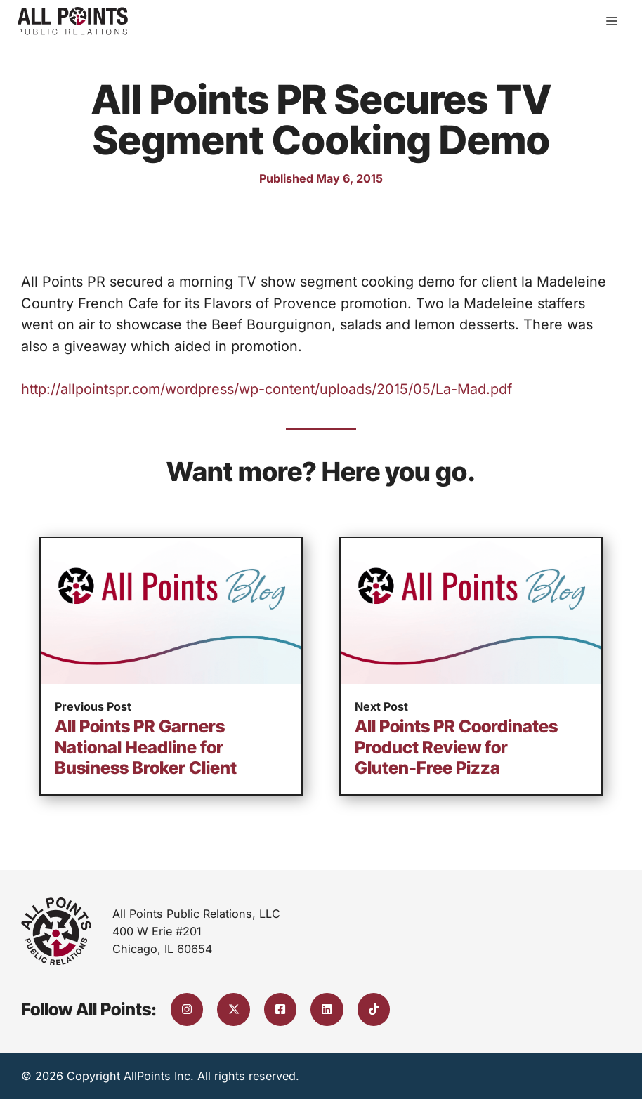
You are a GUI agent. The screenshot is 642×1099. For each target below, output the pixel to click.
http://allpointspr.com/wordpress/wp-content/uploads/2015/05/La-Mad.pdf (266, 389)
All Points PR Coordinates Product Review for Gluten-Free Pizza (456, 747)
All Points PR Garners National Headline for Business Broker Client (146, 747)
